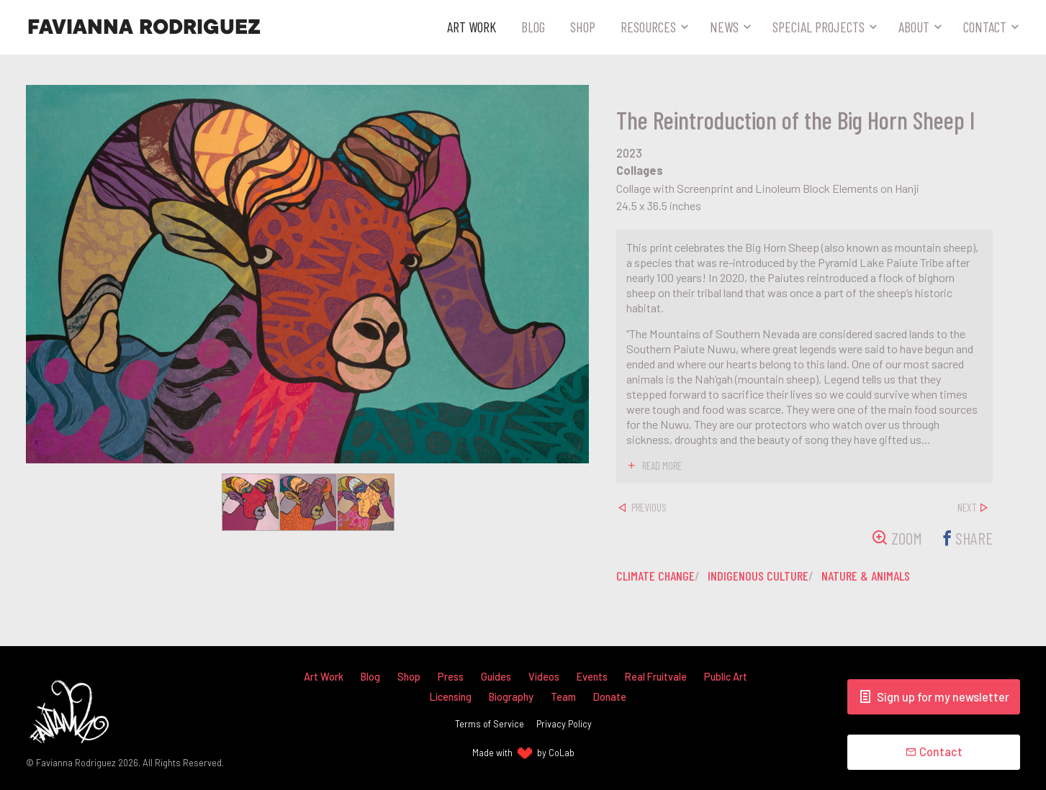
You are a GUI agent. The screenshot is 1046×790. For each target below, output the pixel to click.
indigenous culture (758, 576)
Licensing (451, 697)
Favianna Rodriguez (144, 27)
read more (662, 465)
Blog (533, 26)
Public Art (725, 677)
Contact (984, 26)
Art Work (471, 26)
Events (592, 677)
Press (451, 677)
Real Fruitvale (656, 677)
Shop (582, 26)
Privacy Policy (564, 724)
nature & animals (865, 576)
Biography (511, 697)
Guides (496, 677)
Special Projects (818, 26)
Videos (543, 677)
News (724, 26)
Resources (648, 26)
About (913, 26)
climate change (655, 576)
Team (563, 697)
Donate (609, 697)
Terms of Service (489, 724)
